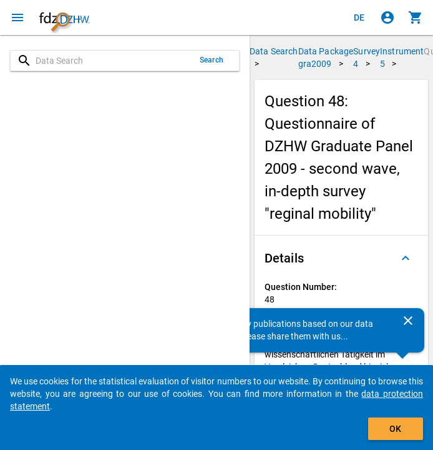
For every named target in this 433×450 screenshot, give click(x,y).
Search (211, 60)
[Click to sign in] (387, 17)
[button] (341, 258)
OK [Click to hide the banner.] (395, 429)
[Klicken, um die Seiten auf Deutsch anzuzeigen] (359, 17)
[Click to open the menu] (17, 17)
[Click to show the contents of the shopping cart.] (415, 17)
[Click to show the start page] (64, 17)
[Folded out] (405, 258)
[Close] (408, 320)
